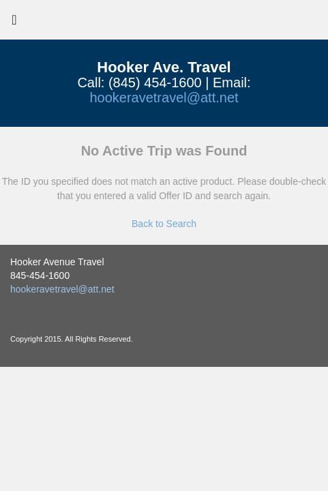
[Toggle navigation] (14, 23)
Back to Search (164, 223)
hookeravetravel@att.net (163, 97)
